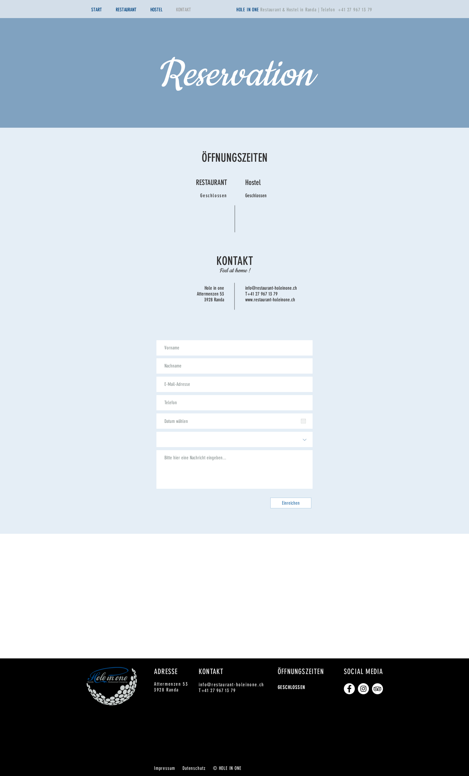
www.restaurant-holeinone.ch (270, 300)
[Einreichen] (290, 503)
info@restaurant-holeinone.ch (271, 288)
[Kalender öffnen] (303, 421)
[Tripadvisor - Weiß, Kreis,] (377, 688)
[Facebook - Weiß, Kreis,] (349, 688)
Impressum (164, 768)
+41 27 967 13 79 (355, 10)
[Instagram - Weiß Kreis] (363, 688)
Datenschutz (194, 768)
